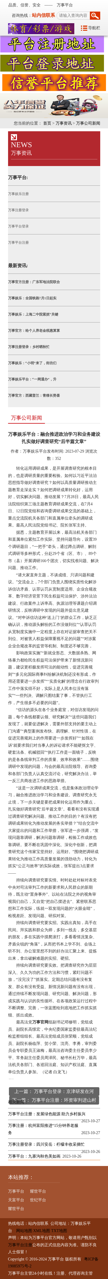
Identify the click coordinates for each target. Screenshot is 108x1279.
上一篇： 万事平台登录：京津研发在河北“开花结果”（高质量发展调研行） (54, 1092)
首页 (47, 123)
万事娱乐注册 (18, 194)
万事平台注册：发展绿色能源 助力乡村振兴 (47, 1114)
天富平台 (16, 1200)
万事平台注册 (18, 243)
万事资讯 (64, 123)
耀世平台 (38, 1191)
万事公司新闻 (88, 123)
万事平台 (16, 1191)
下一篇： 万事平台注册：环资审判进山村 (54, 1100)
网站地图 (22, 1231)
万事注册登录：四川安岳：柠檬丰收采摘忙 (46, 1144)
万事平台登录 (18, 226)
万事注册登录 (18, 210)
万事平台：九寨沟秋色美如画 (34, 1156)
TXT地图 (59, 1231)
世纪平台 (38, 1200)
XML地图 (41, 1231)
